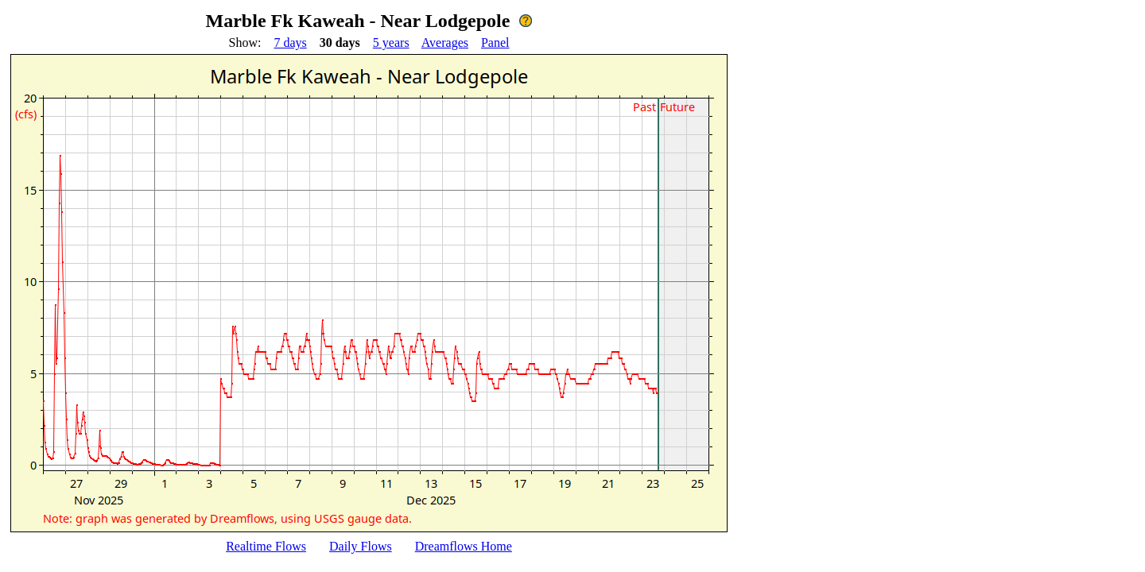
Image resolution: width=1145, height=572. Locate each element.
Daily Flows (360, 546)
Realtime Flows (266, 546)
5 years (391, 42)
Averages (444, 42)
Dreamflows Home (463, 546)
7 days (290, 42)
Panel (495, 42)
